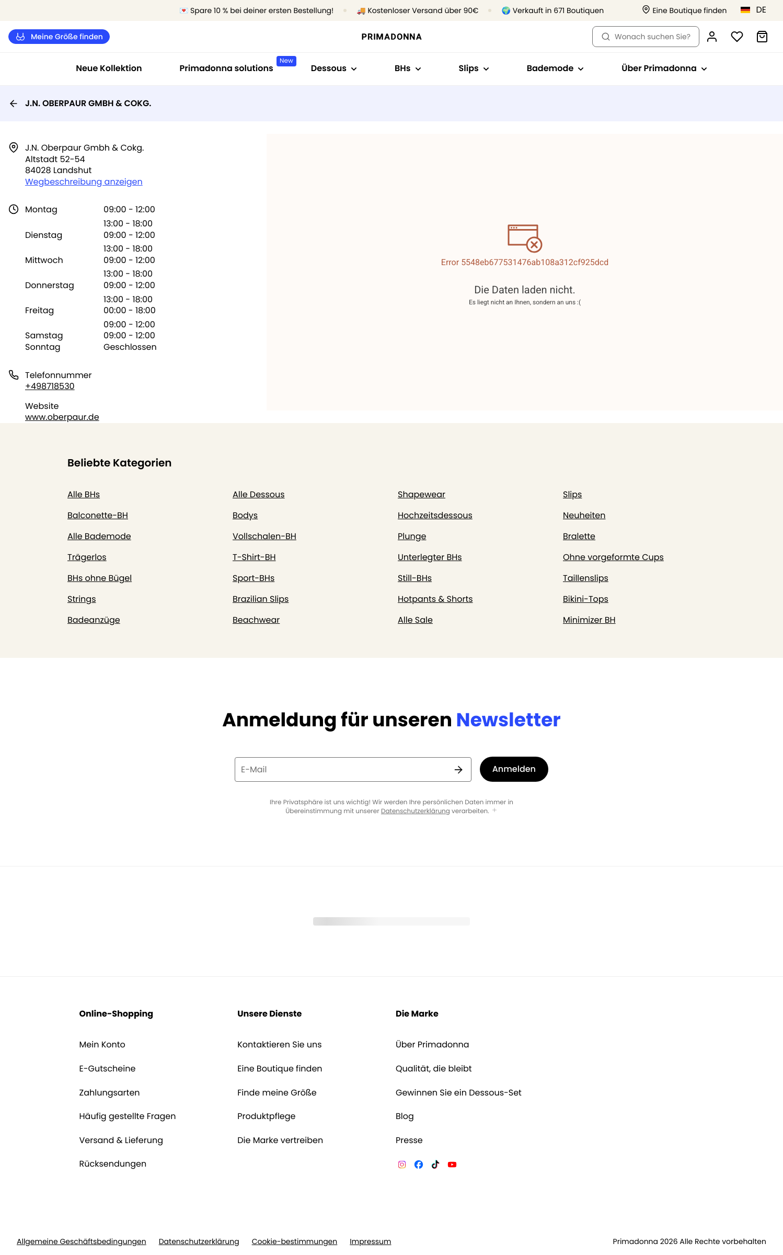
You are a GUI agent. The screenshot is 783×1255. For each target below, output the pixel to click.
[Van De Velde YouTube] (452, 1166)
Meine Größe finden (59, 36)
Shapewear (421, 494)
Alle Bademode (99, 536)
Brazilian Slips (261, 599)
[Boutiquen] (684, 11)
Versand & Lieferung (121, 1140)
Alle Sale (415, 620)
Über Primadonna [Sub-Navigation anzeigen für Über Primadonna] (664, 68)
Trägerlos (87, 557)
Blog (405, 1116)
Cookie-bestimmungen (295, 1242)
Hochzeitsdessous (435, 515)
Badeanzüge (93, 620)
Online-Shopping (116, 1014)
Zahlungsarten (109, 1093)
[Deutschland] (757, 10)
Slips (572, 494)
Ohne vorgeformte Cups (613, 557)
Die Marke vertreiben (280, 1140)
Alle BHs (83, 494)
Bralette (579, 536)
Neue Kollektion (109, 68)
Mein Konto (102, 1045)
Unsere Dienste (269, 1014)
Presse (409, 1140)
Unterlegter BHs (430, 557)
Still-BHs (415, 578)
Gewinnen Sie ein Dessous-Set (459, 1093)
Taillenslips (585, 578)
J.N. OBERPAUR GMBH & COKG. (79, 103)
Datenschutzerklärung (415, 811)
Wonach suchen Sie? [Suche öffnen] (645, 36)
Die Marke (417, 1014)
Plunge (412, 536)
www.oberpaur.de (62, 417)
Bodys (245, 515)
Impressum (370, 1242)
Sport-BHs (253, 578)
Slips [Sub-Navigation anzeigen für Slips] (474, 68)
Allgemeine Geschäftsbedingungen (81, 1242)
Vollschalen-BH (264, 536)
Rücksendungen (113, 1164)
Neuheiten (584, 515)
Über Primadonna (432, 1045)
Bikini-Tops (585, 599)
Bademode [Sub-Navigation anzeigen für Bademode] (555, 68)
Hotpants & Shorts (435, 599)
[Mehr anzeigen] (494, 811)
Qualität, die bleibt (434, 1069)
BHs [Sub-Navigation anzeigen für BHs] (408, 68)
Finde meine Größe (277, 1093)
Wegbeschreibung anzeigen (84, 182)
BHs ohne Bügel (99, 578)
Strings (81, 599)
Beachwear (256, 620)
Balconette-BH (97, 515)
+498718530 (50, 386)
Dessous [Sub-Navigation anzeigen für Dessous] (334, 68)
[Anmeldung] (711, 36)
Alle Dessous (259, 494)
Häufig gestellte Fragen (127, 1116)
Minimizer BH (589, 620)
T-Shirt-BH (254, 557)
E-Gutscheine (107, 1069)
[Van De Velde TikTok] (435, 1166)
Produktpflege (266, 1116)
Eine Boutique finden (279, 1069)
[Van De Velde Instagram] (402, 1166)
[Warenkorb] (762, 36)
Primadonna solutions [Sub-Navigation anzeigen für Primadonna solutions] (236, 65)
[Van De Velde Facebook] (418, 1166)
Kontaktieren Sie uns (279, 1045)
